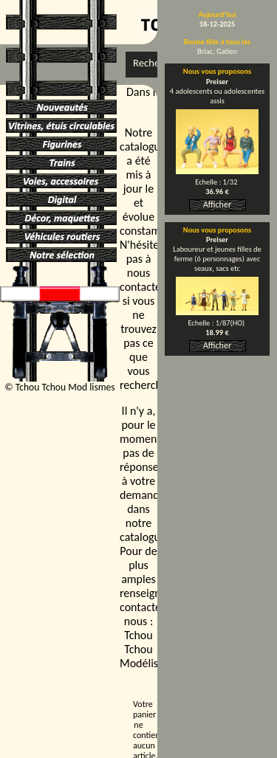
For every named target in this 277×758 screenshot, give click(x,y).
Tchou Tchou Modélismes (149, 649)
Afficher (217, 204)
